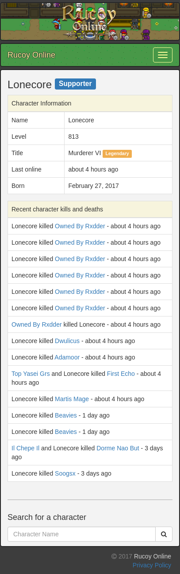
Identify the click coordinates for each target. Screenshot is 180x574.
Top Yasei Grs (30, 373)
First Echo (121, 373)
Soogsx (65, 473)
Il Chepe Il (25, 448)
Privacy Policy (152, 565)
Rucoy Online (31, 55)
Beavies (66, 415)
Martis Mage (72, 398)
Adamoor (67, 357)
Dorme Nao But (117, 448)
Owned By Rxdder (80, 226)
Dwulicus (67, 340)
